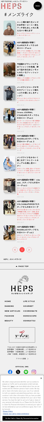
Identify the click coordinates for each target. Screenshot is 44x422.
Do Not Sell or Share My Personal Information (22, 418)
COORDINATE (30, 311)
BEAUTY (9, 321)
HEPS (6, 259)
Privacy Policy (8, 411)
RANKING (9, 306)
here (12, 386)
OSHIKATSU (29, 321)
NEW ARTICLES (12, 311)
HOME (8, 301)
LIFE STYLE (29, 301)
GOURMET (28, 306)
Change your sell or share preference (16, 414)
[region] (22, 398)
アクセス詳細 (21, 359)
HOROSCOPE (30, 316)
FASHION (9, 316)
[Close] (41, 378)
